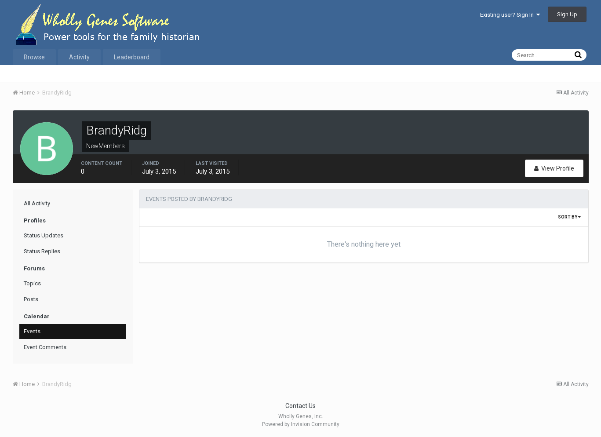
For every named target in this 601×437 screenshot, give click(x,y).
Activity (79, 57)
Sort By (569, 217)
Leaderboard (131, 57)
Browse (34, 57)
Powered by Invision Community (300, 424)
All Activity (37, 203)
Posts (31, 299)
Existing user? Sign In (510, 14)
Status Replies (42, 251)
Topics (32, 283)
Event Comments (45, 347)
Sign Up (567, 14)
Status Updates (43, 235)
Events (32, 331)
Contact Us (300, 405)
